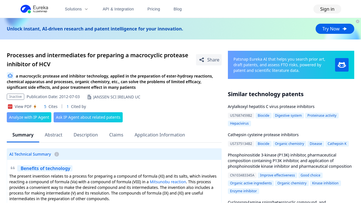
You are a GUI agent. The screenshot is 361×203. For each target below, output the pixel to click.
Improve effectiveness (277, 175)
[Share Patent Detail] (209, 59)
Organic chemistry (289, 143)
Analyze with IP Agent (29, 117)
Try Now (334, 29)
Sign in (327, 9)
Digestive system (288, 115)
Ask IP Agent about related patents (88, 117)
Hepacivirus (239, 123)
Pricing (154, 9)
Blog (178, 9)
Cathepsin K (337, 143)
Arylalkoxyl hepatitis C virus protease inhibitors (271, 106)
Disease (316, 143)
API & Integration (118, 9)
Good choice (310, 175)
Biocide (263, 115)
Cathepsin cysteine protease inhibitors (263, 134)
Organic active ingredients (251, 183)
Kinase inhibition (325, 183)
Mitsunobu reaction (168, 181)
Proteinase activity (321, 115)
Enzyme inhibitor (243, 191)
